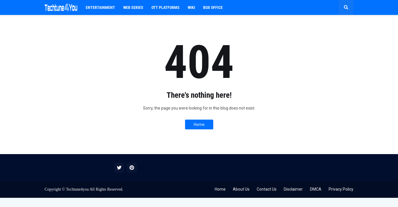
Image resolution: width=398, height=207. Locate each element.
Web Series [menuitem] (133, 7)
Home (199, 124)
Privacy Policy (341, 189)
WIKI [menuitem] (191, 7)
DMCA (315, 189)
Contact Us (267, 189)
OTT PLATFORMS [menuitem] (165, 7)
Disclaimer (293, 189)
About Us (241, 189)
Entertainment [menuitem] (100, 7)
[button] (345, 7)
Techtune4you (77, 189)
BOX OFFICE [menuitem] (213, 7)
